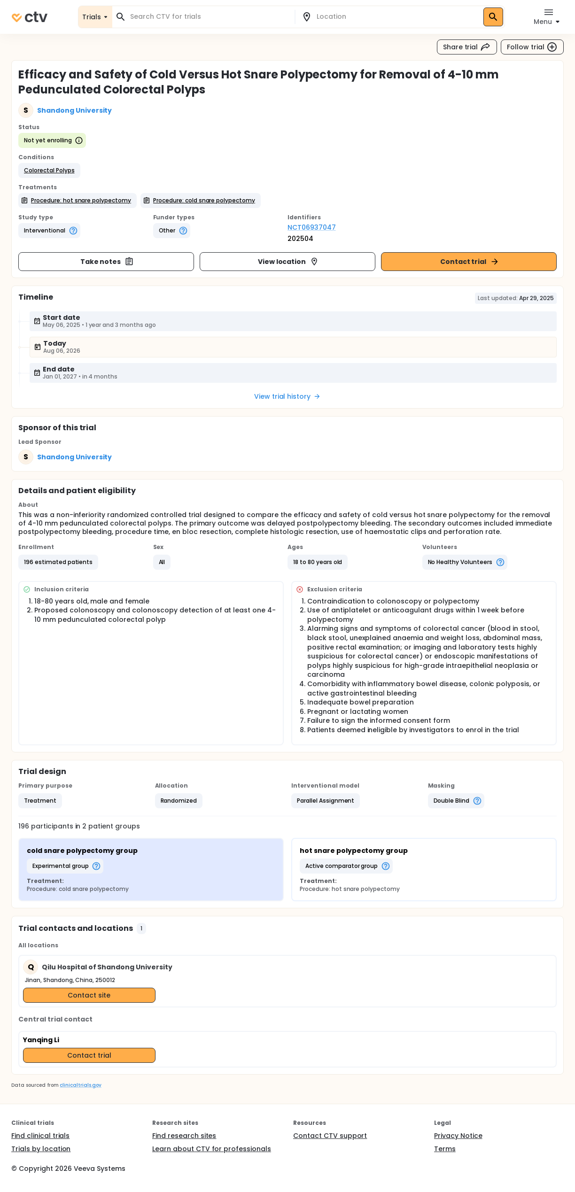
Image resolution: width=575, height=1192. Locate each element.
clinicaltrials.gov (80, 1085)
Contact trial (470, 261)
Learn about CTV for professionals (211, 1149)
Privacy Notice (458, 1135)
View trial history (287, 396)
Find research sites (184, 1135)
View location (288, 261)
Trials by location (40, 1149)
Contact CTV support (330, 1135)
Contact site (89, 995)
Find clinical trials (40, 1135)
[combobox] (209, 16)
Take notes (107, 261)
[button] (49, 170)
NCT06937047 (312, 227)
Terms (445, 1149)
